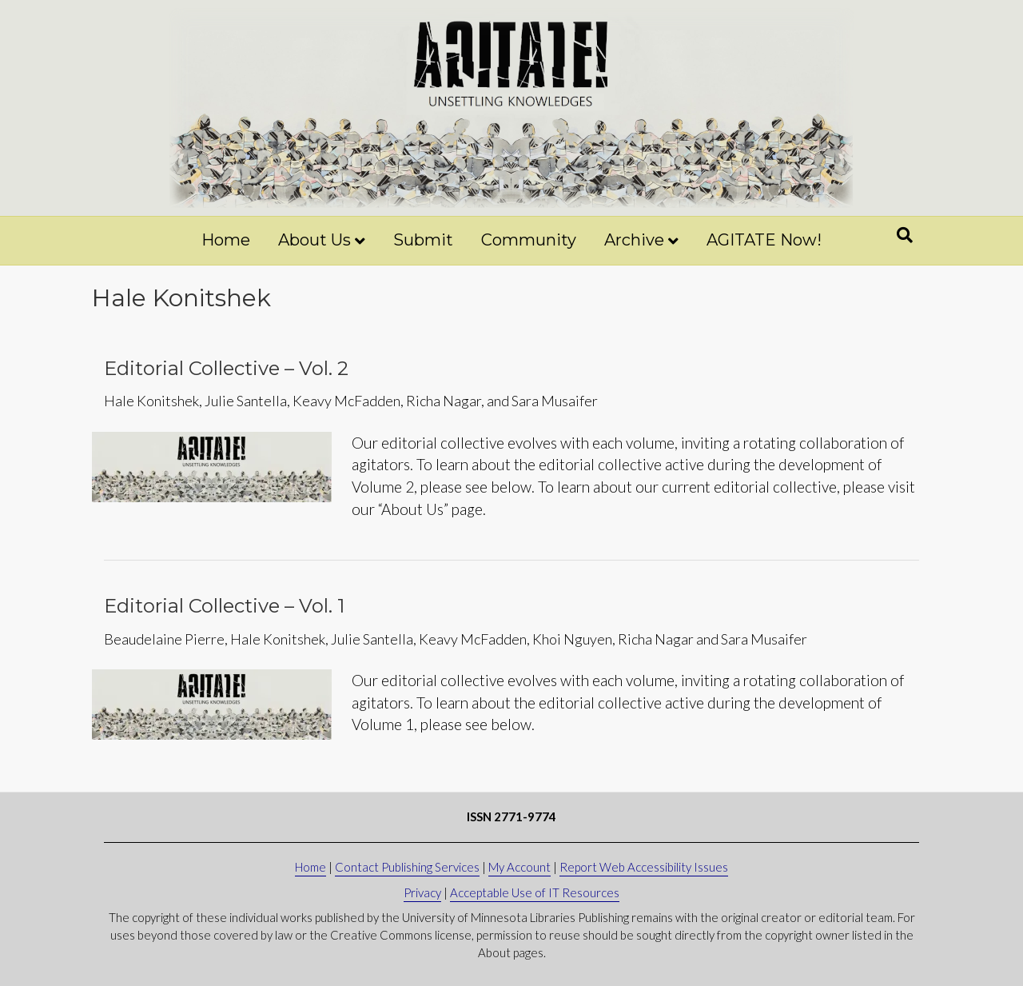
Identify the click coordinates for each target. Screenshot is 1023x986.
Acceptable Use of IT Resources (534, 892)
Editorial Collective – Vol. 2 (226, 368)
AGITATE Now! (764, 239)
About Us (314, 239)
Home (225, 239)
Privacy (422, 892)
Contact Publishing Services (407, 867)
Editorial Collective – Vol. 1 (224, 605)
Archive (634, 239)
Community (528, 239)
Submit (423, 239)
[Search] (904, 235)
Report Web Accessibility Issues (643, 867)
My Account (519, 867)
